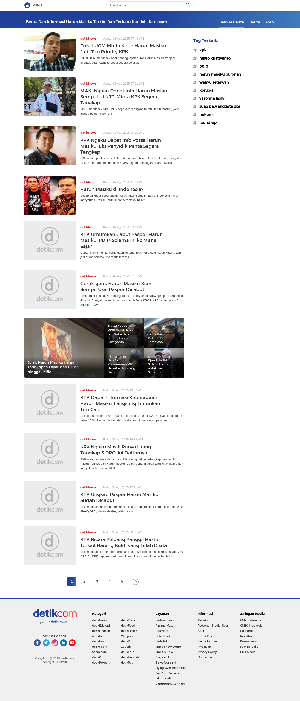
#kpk (201, 50)
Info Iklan (204, 646)
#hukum (205, 114)
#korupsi (205, 90)
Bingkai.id (162, 657)
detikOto (98, 657)
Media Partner (207, 641)
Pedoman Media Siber (213, 625)
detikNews (99, 620)
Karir (201, 631)
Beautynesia (248, 641)
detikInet (98, 636)
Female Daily (249, 646)
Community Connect (170, 683)
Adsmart (162, 631)
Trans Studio (164, 652)
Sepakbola (99, 652)
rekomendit (164, 678)
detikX (125, 641)
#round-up (207, 122)
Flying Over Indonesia (171, 668)
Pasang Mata (164, 625)
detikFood (128, 625)
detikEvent (163, 636)
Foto (270, 22)
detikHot (98, 641)
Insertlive (246, 636)
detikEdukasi (101, 625)
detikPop (127, 662)
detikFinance (101, 631)
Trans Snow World (168, 646)
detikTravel (128, 620)
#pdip (202, 66)
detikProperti (101, 662)
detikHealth (129, 631)
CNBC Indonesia (251, 625)
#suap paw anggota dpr (218, 106)
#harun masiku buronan (219, 74)
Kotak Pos (205, 636)
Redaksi (203, 620)
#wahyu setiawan (213, 82)
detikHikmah (130, 657)
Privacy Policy (207, 652)
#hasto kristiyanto (214, 58)
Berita (254, 22)
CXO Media (247, 652)
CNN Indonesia (250, 620)
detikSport (99, 646)
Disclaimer (205, 657)
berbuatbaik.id (165, 620)
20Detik (126, 646)
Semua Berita (231, 22)
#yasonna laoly (210, 98)
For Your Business (168, 673)
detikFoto (127, 652)
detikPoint (163, 641)
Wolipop (127, 636)
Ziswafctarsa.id (166, 662)
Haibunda (246, 631)
